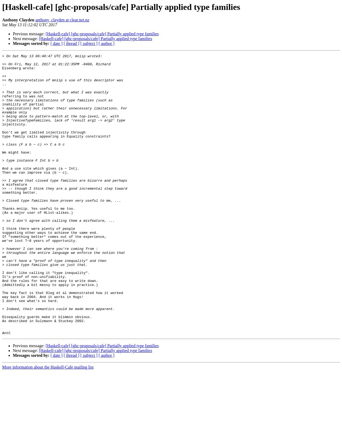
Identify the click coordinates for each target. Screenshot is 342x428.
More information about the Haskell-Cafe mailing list (48, 423)
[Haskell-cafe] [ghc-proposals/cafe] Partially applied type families (102, 34)
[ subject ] (89, 43)
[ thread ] (71, 43)
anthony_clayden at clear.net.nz (62, 20)
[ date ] (56, 43)
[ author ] (107, 43)
